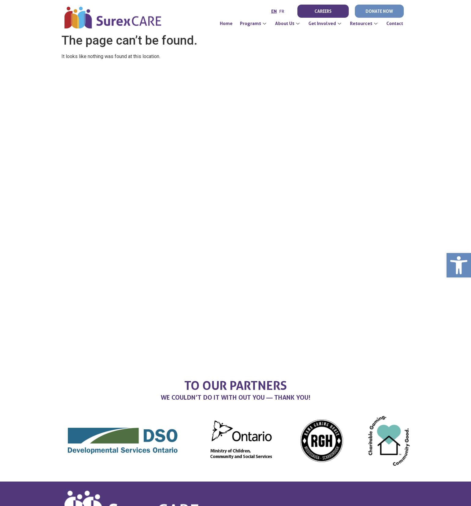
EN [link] (274, 11)
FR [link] (281, 11)
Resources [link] (364, 23)
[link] (459, 265)
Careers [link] (323, 11)
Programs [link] (254, 23)
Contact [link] (394, 23)
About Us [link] (288, 23)
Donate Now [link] (379, 11)
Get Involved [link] (325, 23)
